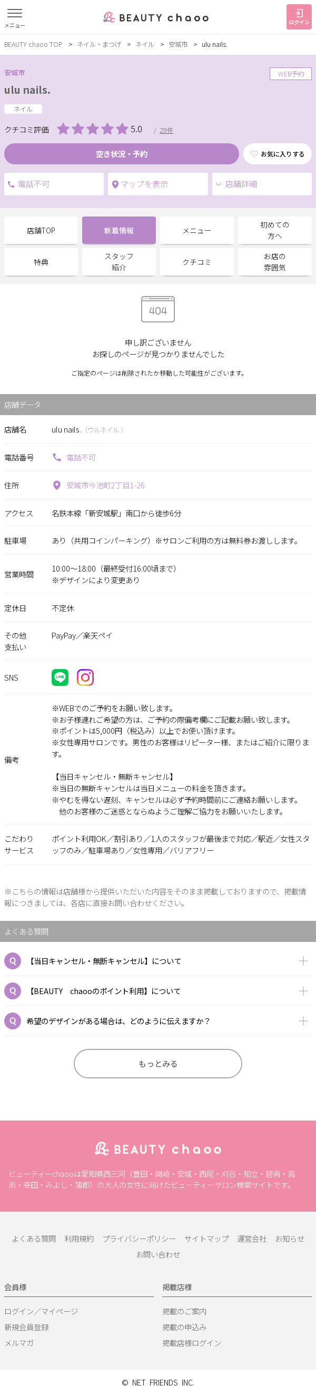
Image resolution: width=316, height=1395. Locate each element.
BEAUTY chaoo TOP (33, 44)
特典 (41, 262)
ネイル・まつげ (99, 44)
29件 (166, 130)
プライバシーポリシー (139, 1238)
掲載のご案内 (184, 1311)
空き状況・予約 (121, 153)
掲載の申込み (184, 1326)
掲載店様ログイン (191, 1342)
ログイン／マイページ (41, 1311)
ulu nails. (27, 89)
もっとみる (158, 1063)
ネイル (144, 44)
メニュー (197, 230)
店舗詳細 (235, 183)
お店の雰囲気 (275, 261)
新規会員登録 (26, 1326)
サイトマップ (206, 1238)
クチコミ (197, 262)
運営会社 (251, 1238)
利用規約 (79, 1238)
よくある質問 (34, 1238)
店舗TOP (41, 230)
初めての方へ (275, 230)
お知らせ (289, 1238)
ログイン (299, 17)
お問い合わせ (158, 1254)
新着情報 (119, 230)
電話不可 (11, 184)
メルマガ (19, 1342)
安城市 (178, 44)
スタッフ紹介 (119, 261)
